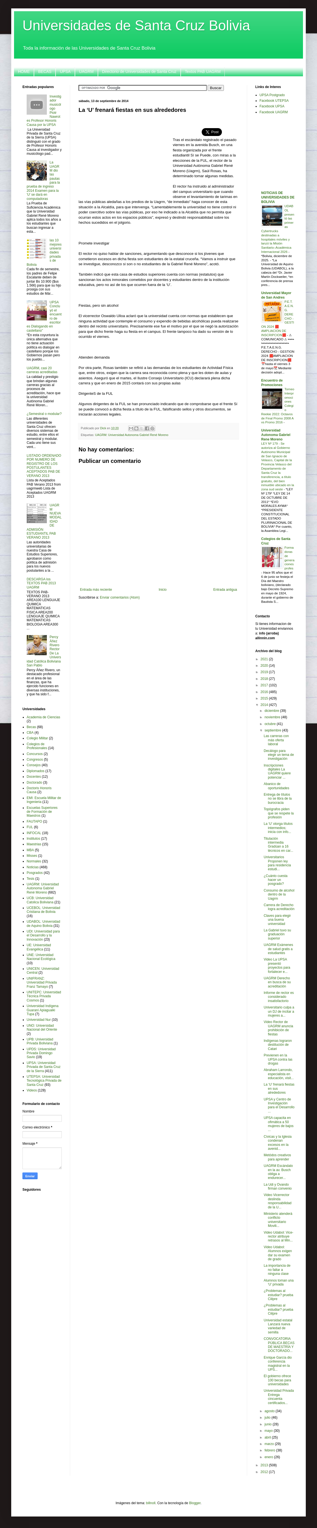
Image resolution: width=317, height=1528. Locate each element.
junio (269, 1424)
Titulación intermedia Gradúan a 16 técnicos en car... (278, 845)
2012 (265, 1472)
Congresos (35, 759)
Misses (32, 856)
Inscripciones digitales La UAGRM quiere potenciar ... (277, 771)
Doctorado (34, 782)
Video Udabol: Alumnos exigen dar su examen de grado (278, 1253)
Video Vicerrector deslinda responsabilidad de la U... (277, 1201)
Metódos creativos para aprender (277, 1157)
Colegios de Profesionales (37, 746)
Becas (31, 727)
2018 (265, 679)
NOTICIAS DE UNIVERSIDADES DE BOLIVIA (278, 197)
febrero (270, 1450)
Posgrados (35, 873)
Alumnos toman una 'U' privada (279, 1282)
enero (269, 1457)
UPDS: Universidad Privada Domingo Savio (41, 1053)
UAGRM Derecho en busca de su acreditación (277, 982)
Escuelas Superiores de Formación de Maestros (42, 812)
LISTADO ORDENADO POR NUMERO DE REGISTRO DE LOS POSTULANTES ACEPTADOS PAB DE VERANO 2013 (44, 466)
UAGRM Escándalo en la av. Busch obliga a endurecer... (278, 1172)
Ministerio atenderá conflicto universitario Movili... (278, 1220)
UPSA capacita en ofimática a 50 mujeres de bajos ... (278, 1124)
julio (268, 1417)
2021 (265, 659)
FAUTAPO (34, 821)
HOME (24, 71)
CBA (30, 733)
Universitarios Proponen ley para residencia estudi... (277, 863)
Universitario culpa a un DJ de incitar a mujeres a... (279, 1011)
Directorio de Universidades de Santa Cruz (139, 71)
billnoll (150, 1503)
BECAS (44, 71)
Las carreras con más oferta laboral (276, 740)
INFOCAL (34, 833)
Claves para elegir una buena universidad (277, 920)
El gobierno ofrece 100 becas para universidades (277, 1380)
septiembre (273, 730)
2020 (265, 666)
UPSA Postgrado (272, 95)
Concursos (35, 754)
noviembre (273, 717)
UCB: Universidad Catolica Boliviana (40, 900)
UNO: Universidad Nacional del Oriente (42, 1027)
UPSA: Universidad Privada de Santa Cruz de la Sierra (44, 1067)
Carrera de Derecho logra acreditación (279, 907)
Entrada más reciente (96, 590)
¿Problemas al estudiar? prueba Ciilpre (278, 1295)
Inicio (163, 590)
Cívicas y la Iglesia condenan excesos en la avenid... (277, 1143)
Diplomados (35, 771)
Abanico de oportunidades (276, 786)
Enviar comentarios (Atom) (120, 597)
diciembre (272, 711)
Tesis (30, 879)
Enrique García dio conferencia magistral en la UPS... (278, 1364)
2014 (265, 705)
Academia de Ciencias (43, 717)
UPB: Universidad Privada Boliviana (40, 1041)
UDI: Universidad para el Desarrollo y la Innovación (43, 935)
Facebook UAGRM (273, 112)
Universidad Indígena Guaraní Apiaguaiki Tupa (42, 1010)
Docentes (34, 777)
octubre (271, 724)
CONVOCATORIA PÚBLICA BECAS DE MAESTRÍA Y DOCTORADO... (279, 1345)
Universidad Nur (39, 1020)
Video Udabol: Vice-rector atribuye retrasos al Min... (278, 1237)
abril (268, 1437)
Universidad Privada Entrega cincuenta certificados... (279, 1397)
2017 (265, 685)
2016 (265, 692)
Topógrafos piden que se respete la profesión (279, 813)
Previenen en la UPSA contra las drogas (278, 1059)
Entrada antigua (225, 590)
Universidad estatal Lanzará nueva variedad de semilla (278, 1326)
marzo (270, 1444)
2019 (265, 672)
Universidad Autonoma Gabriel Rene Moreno (275, 434)
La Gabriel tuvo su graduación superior (277, 934)
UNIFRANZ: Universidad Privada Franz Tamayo (42, 983)
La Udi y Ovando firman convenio (278, 1186)
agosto (270, 1411)
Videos (32, 1090)
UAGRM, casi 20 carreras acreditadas (42, 370)
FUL (30, 827)
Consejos (34, 765)
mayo (269, 1431)
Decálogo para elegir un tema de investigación (279, 755)
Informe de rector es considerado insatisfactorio (279, 997)
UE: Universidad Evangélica (39, 947)
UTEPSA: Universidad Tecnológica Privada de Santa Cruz (44, 1081)
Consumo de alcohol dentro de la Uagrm (279, 894)
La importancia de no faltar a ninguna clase (277, 1270)
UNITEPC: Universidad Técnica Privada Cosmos (44, 996)
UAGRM (86, 71)
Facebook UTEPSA (274, 101)
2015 (265, 698)
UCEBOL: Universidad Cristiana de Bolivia (43, 910)
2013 (265, 1465)
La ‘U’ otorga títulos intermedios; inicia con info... (278, 828)
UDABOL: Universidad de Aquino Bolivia (43, 923)
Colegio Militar (37, 738)
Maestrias (34, 844)
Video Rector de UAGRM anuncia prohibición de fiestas (278, 1028)
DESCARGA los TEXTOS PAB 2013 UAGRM (41, 583)
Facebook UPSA (271, 106)
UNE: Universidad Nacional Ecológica (41, 957)
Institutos (33, 839)
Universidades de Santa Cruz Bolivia (136, 25)
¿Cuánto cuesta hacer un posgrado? (276, 880)
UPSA (65, 71)
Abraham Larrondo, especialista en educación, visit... (279, 1074)
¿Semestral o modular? (44, 414)
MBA (30, 850)
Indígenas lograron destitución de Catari (278, 1045)
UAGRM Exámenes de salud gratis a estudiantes (278, 949)
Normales (34, 861)
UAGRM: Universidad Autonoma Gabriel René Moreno (131, 435)
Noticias (33, 867)
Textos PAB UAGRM (202, 71)
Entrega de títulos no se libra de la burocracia (278, 799)
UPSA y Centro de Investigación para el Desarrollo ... (279, 1105)
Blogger (195, 1503)
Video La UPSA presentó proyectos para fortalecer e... (277, 965)
